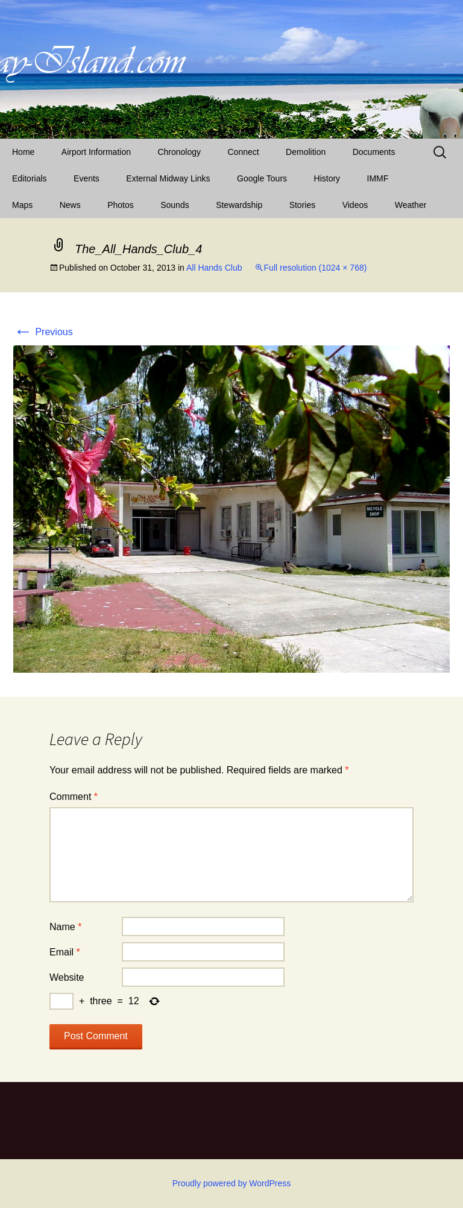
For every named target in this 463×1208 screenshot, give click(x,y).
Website (66, 977)
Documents (374, 152)
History (327, 178)
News (70, 205)
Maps (22, 205)
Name (65, 927)
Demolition (306, 152)
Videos (355, 205)
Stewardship (239, 205)
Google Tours (262, 178)
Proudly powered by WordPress (231, 1183)
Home (23, 152)
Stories (302, 205)
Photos (120, 205)
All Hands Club (214, 267)
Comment (73, 796)
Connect (243, 152)
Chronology (179, 152)
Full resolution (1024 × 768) (315, 267)
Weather (411, 205)
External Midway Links (168, 178)
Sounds (174, 205)
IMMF (378, 178)
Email (64, 952)
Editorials (29, 178)
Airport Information (96, 152)
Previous (43, 332)
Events (86, 178)
